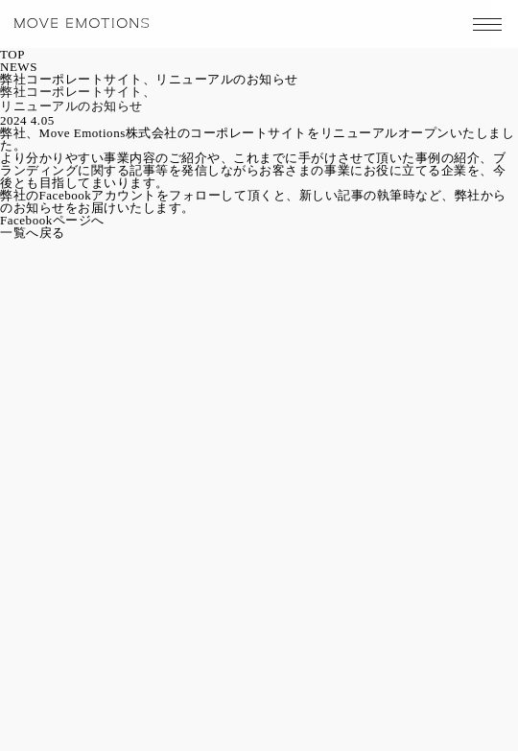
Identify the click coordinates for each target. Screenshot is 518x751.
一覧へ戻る (32, 232)
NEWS (18, 66)
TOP (12, 54)
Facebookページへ (52, 220)
